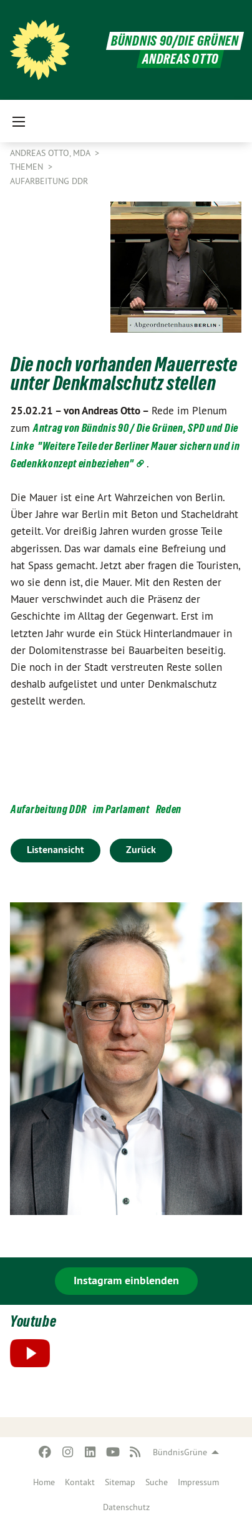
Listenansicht (55, 849)
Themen (28, 166)
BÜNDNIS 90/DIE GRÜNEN (175, 41)
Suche (156, 1482)
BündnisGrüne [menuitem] (180, 1452)
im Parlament (121, 809)
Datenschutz (126, 1507)
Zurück (141, 849)
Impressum (198, 1482)
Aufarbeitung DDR (49, 181)
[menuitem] (44, 1479)
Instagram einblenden (126, 1280)
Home (44, 1482)
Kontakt (80, 1482)
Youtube (33, 1321)
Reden (169, 809)
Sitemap (120, 1482)
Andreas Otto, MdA (51, 153)
